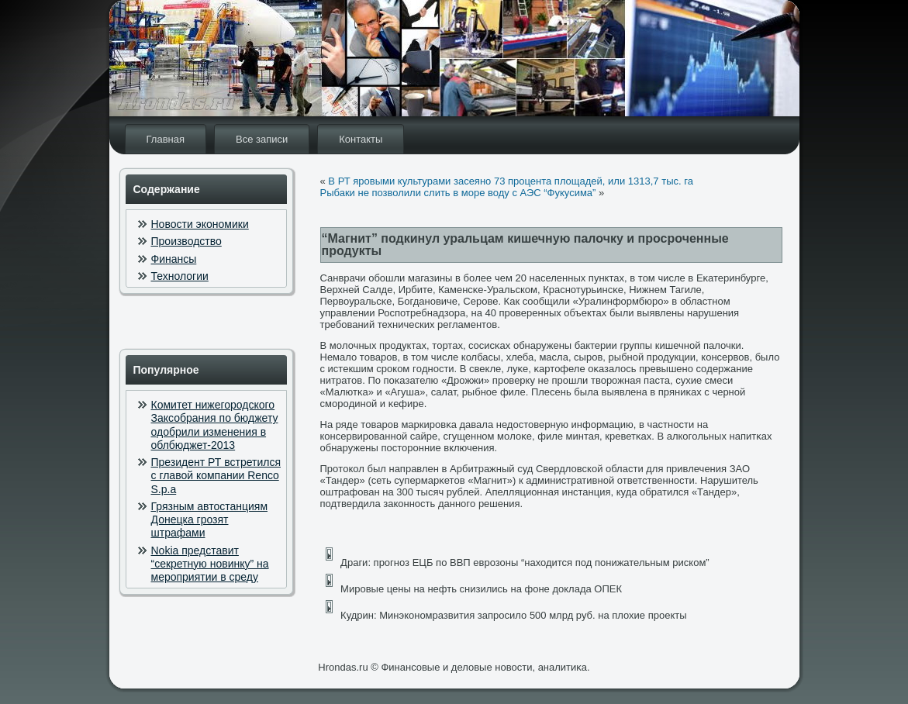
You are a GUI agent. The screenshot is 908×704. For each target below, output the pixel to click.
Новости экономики (200, 224)
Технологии (180, 276)
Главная (166, 139)
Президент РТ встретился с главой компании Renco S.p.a (216, 475)
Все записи (262, 139)
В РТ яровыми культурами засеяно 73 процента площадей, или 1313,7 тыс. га (510, 181)
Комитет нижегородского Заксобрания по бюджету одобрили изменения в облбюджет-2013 (214, 425)
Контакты (360, 139)
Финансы (174, 259)
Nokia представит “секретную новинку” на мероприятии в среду (210, 564)
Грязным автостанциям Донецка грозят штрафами (209, 520)
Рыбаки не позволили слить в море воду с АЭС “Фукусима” (458, 192)
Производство (186, 241)
